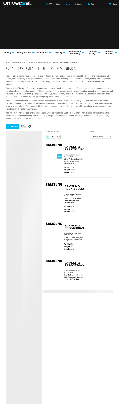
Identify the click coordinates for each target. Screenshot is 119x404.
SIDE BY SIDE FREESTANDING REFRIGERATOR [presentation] (72, 155)
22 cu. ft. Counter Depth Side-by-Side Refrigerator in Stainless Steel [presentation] (74, 161)
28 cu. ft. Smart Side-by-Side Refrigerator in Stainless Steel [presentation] (73, 239)
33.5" (69, 212)
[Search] (79, 4)
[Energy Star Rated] (59, 156)
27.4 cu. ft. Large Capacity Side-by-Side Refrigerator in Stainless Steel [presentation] (73, 200)
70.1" (69, 170)
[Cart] (67, 4)
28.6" (69, 172)
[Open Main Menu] (113, 4)
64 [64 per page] (58, 137)
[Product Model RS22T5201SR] (54, 154)
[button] (12, 126)
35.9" (69, 167)
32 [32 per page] (53, 137)
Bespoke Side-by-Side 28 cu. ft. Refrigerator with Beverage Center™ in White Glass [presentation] (73, 277)
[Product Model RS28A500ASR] (54, 231)
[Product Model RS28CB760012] (54, 270)
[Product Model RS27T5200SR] (54, 192)
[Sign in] (92, 4)
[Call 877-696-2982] (53, 4)
